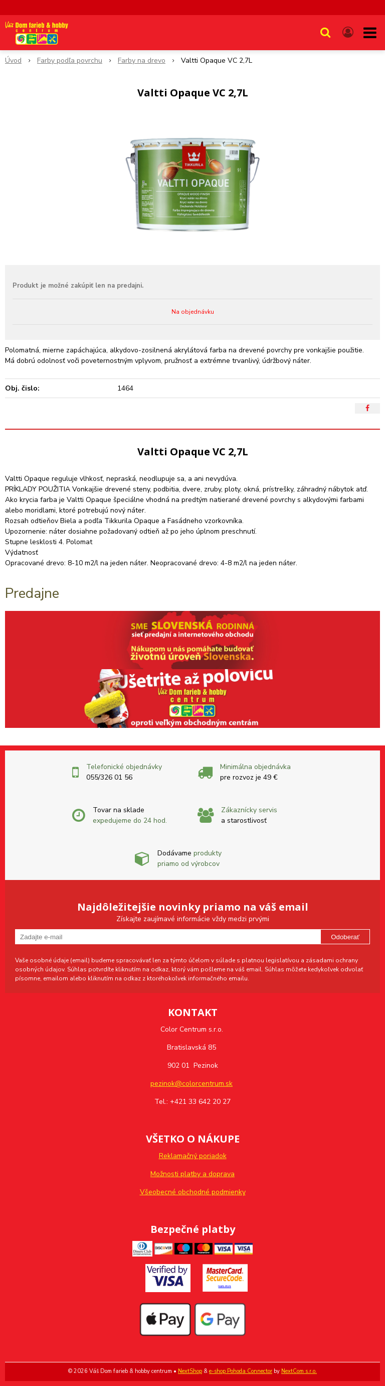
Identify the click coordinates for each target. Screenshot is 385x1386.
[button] (325, 33)
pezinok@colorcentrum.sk (191, 1083)
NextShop (190, 1371)
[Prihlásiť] (347, 33)
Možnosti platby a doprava (192, 1174)
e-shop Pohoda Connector (240, 1371)
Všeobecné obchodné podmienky (193, 1192)
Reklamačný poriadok (193, 1156)
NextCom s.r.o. (299, 1371)
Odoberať (345, 937)
